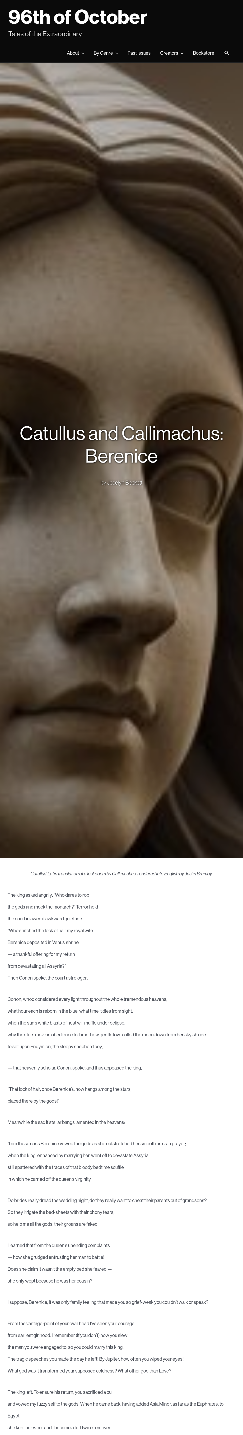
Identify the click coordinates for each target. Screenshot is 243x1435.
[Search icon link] (227, 53)
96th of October (77, 16)
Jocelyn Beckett (124, 482)
